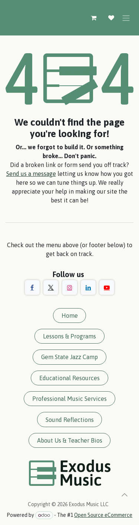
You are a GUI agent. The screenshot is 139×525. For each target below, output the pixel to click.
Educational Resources (69, 378)
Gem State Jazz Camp (69, 357)
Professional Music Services (69, 398)
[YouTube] (106, 287)
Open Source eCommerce (103, 515)
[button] (124, 495)
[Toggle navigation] (126, 17)
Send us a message (31, 173)
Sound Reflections (70, 419)
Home (70, 315)
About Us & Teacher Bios (69, 440)
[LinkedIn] (88, 287)
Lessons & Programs (69, 336)
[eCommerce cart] (93, 17)
